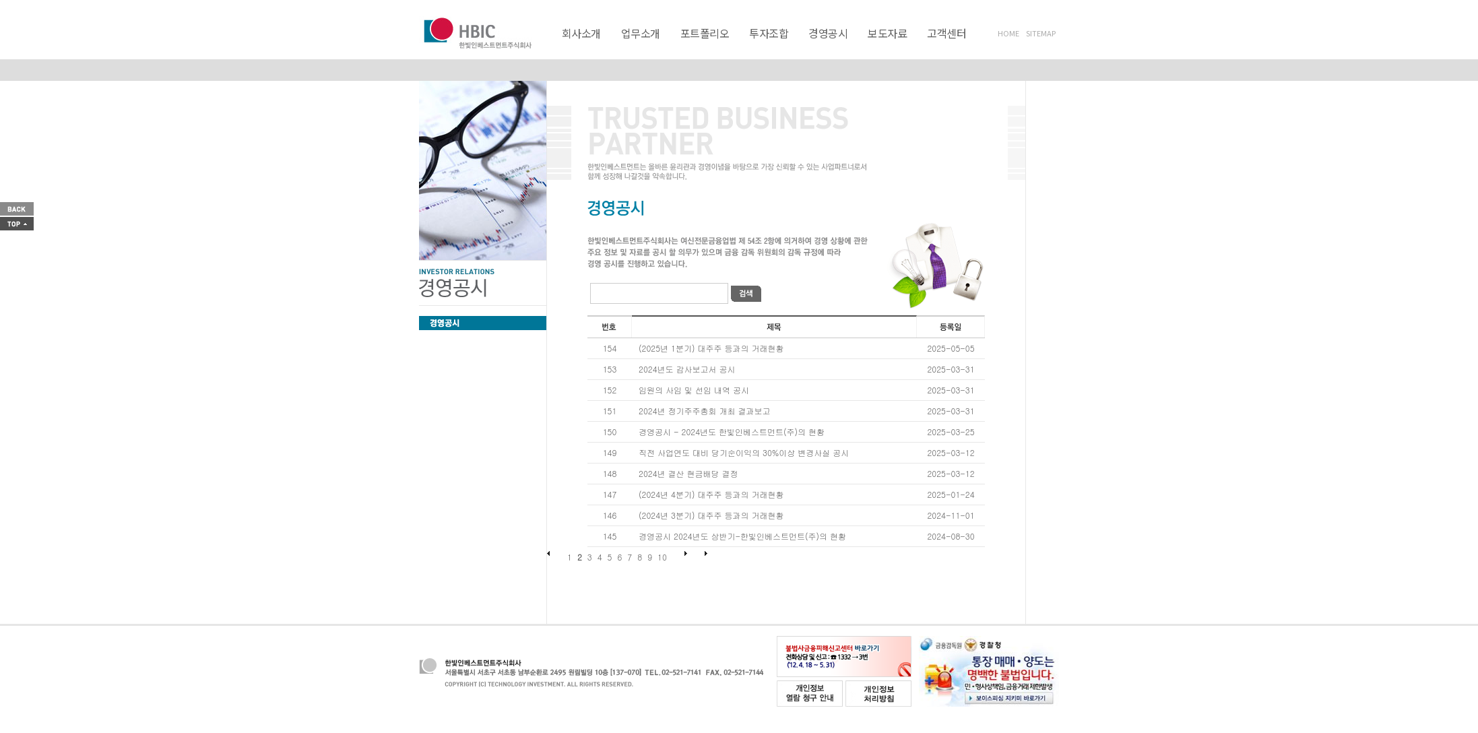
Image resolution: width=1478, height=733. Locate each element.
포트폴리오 (705, 33)
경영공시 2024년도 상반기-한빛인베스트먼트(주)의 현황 (742, 536)
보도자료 (887, 33)
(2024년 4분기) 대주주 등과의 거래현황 (711, 494)
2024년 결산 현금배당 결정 (688, 473)
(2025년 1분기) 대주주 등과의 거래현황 (711, 348)
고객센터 (946, 33)
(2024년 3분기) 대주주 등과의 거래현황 (711, 515)
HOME (1008, 33)
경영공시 (827, 33)
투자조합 (768, 33)
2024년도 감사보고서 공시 (687, 369)
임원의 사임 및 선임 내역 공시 (694, 389)
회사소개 (581, 33)
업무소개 (640, 33)
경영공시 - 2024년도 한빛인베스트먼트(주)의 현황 (732, 431)
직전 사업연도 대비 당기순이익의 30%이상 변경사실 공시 (744, 452)
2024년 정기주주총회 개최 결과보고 (705, 410)
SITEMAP (1041, 33)
